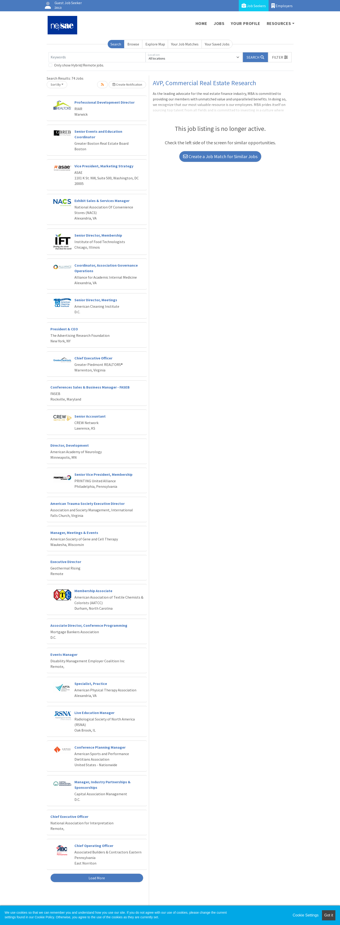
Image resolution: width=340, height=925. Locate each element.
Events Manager (63, 654)
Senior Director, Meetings (95, 300)
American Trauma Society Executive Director (87, 503)
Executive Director (65, 561)
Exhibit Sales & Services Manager (101, 200)
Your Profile (245, 23)
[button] (280, 57)
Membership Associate (93, 590)
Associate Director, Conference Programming (88, 625)
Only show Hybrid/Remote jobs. (79, 65)
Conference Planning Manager (100, 747)
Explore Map (155, 44)
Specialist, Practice (90, 683)
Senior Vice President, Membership (103, 474)
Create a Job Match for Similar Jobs (220, 156)
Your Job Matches (185, 44)
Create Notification (127, 84)
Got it (328, 915)
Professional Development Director (104, 102)
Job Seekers (254, 6)
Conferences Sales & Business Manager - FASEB (90, 387)
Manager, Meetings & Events (74, 532)
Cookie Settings (306, 915)
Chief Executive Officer (93, 358)
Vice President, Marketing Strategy (103, 166)
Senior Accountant (90, 416)
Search (115, 44)
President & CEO (64, 329)
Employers (282, 6)
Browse (133, 44)
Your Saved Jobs (217, 44)
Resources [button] (279, 23)
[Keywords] (97, 57)
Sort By (56, 84)
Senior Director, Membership (98, 235)
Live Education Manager (94, 712)
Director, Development (69, 445)
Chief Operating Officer (93, 845)
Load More (97, 878)
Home (201, 23)
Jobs (219, 23)
